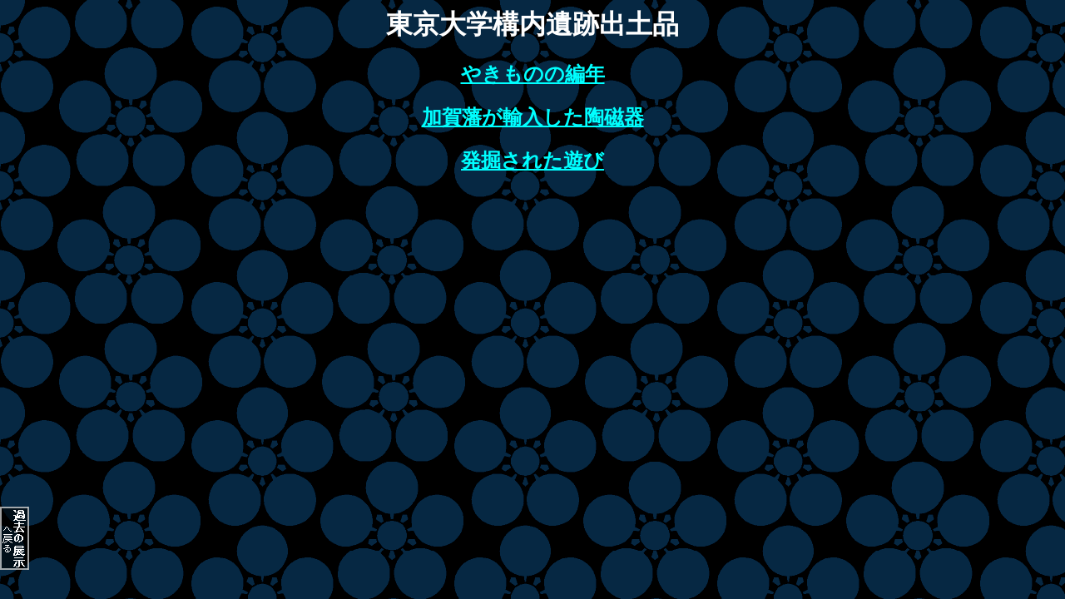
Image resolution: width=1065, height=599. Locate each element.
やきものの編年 (533, 74)
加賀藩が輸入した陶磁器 (533, 117)
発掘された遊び (532, 160)
